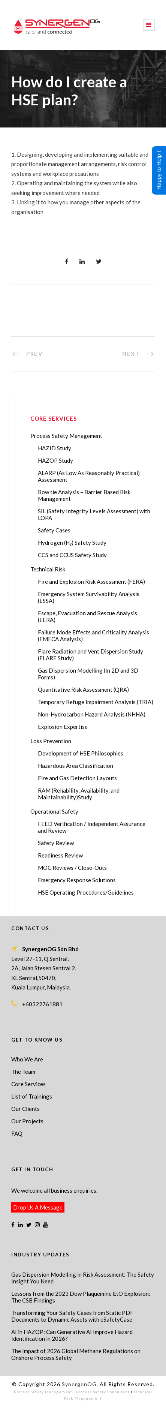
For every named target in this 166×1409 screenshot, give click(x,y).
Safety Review (56, 842)
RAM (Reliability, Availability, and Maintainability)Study (79, 793)
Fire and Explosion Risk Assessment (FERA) (91, 581)
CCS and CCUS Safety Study (72, 555)
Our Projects (27, 1121)
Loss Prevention (50, 740)
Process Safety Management (66, 435)
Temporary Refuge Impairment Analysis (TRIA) (95, 702)
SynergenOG (79, 1384)
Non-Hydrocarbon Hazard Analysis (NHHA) (91, 714)
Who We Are (27, 1059)
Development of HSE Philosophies (80, 753)
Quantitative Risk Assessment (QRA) (83, 689)
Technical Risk (47, 569)
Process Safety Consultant (103, 1392)
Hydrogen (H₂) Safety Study (72, 542)
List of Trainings (31, 1096)
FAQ (16, 1133)
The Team (23, 1071)
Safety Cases (54, 530)
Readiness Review (60, 855)
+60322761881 (42, 1004)
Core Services (28, 1084)
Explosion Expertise (63, 726)
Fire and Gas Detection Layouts (77, 778)
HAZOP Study (55, 460)
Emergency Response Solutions (77, 880)
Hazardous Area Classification (75, 765)
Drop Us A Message (38, 1207)
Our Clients (25, 1108)
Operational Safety (54, 811)
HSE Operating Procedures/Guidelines (86, 892)
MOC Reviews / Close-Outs (72, 867)
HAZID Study (54, 448)
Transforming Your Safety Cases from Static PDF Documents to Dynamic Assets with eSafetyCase (72, 1316)
